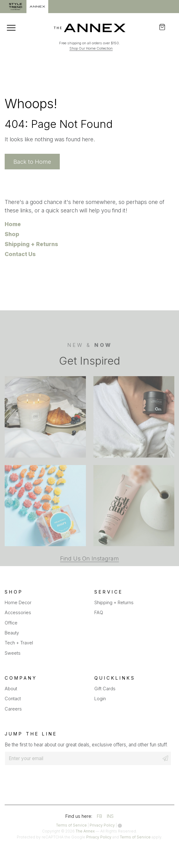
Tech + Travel (19, 642)
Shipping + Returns (31, 244)
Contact (13, 698)
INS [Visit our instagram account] (110, 816)
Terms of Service (71, 825)
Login (100, 698)
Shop (12, 234)
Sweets (13, 653)
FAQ (98, 612)
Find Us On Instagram (89, 578)
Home (13, 224)
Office (11, 622)
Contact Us (20, 254)
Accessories (18, 612)
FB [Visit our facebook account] (99, 816)
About (11, 688)
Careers (13, 708)
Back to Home (32, 161)
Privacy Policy (102, 825)
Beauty (12, 632)
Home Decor (18, 602)
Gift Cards (104, 688)
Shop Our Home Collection (91, 48)
